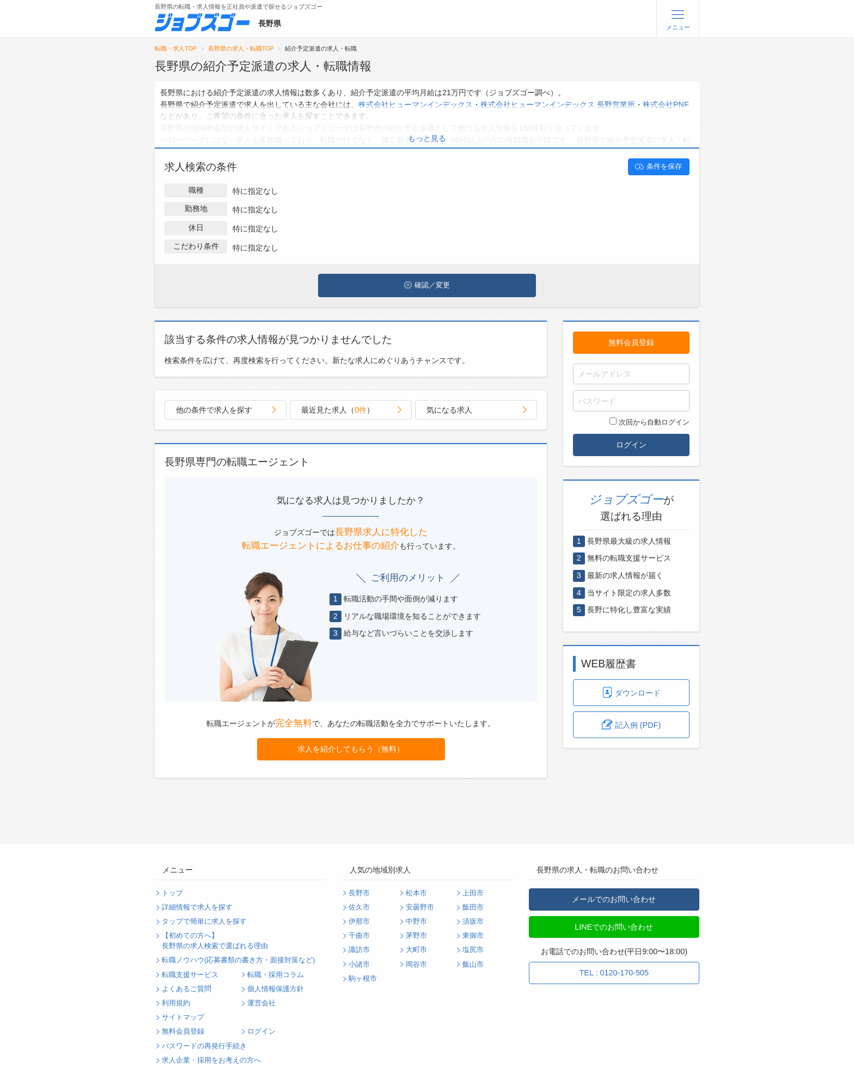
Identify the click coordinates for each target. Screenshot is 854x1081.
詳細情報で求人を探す (197, 907)
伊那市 (359, 921)
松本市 (416, 893)
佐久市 (359, 907)
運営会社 (261, 1003)
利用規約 (176, 1003)
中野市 (416, 921)
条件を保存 (658, 166)
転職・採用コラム (275, 975)
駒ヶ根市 (363, 978)
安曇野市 (420, 907)
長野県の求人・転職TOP (241, 48)
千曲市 (359, 935)
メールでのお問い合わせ (614, 899)
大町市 (416, 950)
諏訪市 (359, 950)
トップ (172, 893)
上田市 (473, 893)
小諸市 (359, 964)
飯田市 (473, 907)
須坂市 (473, 921)
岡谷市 (416, 964)
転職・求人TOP (176, 48)
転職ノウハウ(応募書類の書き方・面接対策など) (238, 960)
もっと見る (427, 138)
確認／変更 (427, 285)
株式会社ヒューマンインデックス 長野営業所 (557, 104)
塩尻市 (473, 950)
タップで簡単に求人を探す (204, 921)
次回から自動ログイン (649, 421)
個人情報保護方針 (275, 989)
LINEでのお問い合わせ (614, 927)
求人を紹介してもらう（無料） (350, 749)
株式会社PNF (666, 104)
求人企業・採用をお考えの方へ (211, 1060)
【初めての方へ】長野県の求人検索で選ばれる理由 (215, 941)
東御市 (473, 935)
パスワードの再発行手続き (204, 1046)
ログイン (631, 444)
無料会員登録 (631, 342)
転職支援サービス (190, 975)
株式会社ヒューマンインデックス (415, 104)
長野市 (359, 893)
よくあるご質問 (186, 989)
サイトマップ (183, 1017)
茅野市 (416, 935)
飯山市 (473, 964)
